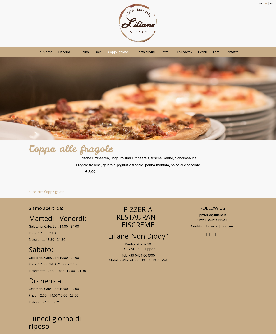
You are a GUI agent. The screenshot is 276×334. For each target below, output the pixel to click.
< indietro (46, 191)
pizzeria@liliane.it (212, 215)
